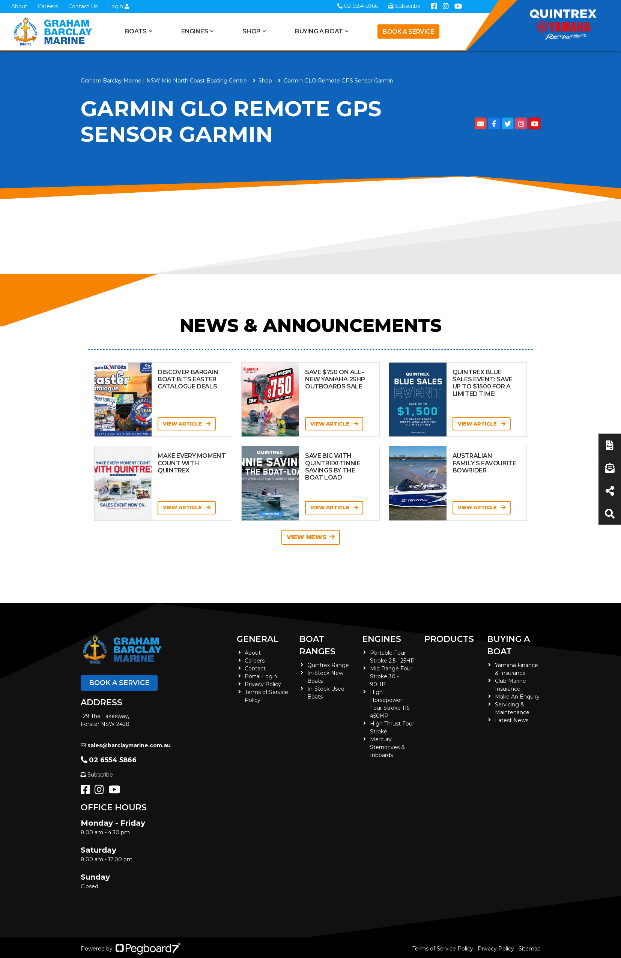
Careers (48, 6)
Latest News (511, 720)
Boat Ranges (317, 645)
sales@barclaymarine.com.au (126, 745)
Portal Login (261, 676)
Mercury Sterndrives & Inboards (387, 747)
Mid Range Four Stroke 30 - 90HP (391, 676)
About (19, 6)
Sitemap (530, 948)
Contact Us (83, 6)
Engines (194, 31)
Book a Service (408, 31)
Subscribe (97, 774)
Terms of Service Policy (442, 948)
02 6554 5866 (109, 760)
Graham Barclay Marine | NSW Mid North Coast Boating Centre (164, 80)
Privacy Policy (263, 684)
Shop (251, 31)
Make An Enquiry (517, 696)
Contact (255, 668)
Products (449, 639)
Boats (136, 31)
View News (311, 537)
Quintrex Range (328, 665)
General (257, 639)
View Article (187, 424)
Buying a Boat (319, 31)
